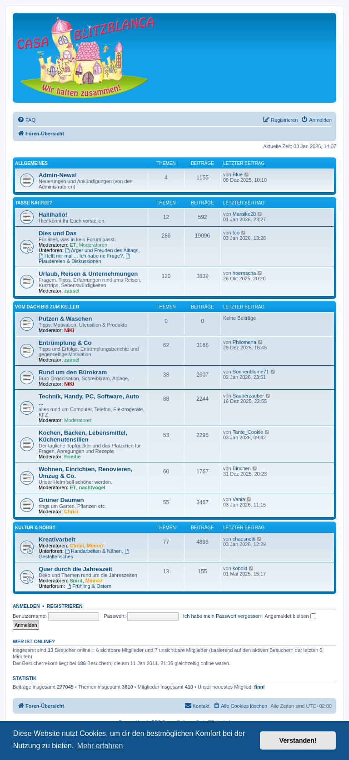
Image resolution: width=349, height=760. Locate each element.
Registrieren (65, 606)
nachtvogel (92, 487)
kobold (240, 568)
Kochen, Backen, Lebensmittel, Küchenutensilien (83, 436)
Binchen (242, 468)
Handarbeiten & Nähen (93, 551)
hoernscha (244, 273)
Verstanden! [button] (298, 740)
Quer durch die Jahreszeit (75, 569)
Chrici (71, 511)
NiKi (69, 330)
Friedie (72, 456)
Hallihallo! (53, 214)
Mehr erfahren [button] (100, 746)
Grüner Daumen (61, 500)
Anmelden (26, 606)
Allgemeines (31, 163)
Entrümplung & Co (65, 342)
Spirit (76, 580)
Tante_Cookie (248, 432)
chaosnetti (244, 538)
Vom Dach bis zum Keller (47, 306)
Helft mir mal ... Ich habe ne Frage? (81, 255)
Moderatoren (93, 245)
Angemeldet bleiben (290, 616)
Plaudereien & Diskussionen (85, 258)
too (236, 232)
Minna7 (95, 545)
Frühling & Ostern (88, 586)
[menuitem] (26, 119)
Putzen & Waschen (65, 318)
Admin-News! (58, 175)
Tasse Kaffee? (33, 202)
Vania (239, 499)
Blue (238, 174)
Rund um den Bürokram (73, 372)
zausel (72, 290)
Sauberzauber (248, 395)
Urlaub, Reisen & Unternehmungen (88, 273)
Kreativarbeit (57, 539)
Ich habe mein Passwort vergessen (222, 616)
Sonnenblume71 (251, 371)
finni (259, 687)
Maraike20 (244, 214)
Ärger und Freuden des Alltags (101, 250)
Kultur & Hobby (35, 527)
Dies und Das (58, 233)
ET (73, 245)
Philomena (244, 342)
